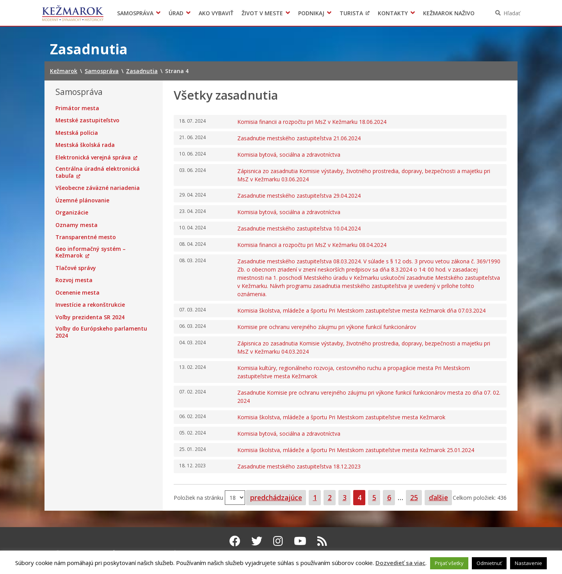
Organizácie (71, 212)
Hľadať (511, 13)
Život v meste (262, 13)
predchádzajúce (276, 497)
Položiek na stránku (199, 497)
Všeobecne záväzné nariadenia (97, 187)
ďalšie (438, 497)
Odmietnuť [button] (489, 563)
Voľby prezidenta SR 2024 (89, 317)
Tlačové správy (75, 268)
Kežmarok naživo (449, 13)
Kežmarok (72, 13)
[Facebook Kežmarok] (234, 540)
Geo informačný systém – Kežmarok (90, 252)
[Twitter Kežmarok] (256, 540)
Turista (351, 13)
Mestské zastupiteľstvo (87, 120)
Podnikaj (311, 13)
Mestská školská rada (85, 144)
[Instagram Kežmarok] (278, 540)
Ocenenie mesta (77, 292)
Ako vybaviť (216, 13)
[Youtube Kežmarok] (300, 540)
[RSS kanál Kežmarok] (322, 540)
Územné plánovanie (82, 200)
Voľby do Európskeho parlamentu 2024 (101, 332)
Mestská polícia (76, 132)
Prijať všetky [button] (449, 563)
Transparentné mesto (85, 237)
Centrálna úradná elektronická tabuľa (97, 172)
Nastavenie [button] (528, 563)
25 (416, 497)
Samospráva (135, 13)
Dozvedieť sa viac (400, 563)
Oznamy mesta (76, 225)
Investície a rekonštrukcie (90, 304)
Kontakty (393, 13)
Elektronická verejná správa (93, 157)
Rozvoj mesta (73, 280)
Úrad (176, 13)
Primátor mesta (77, 108)
